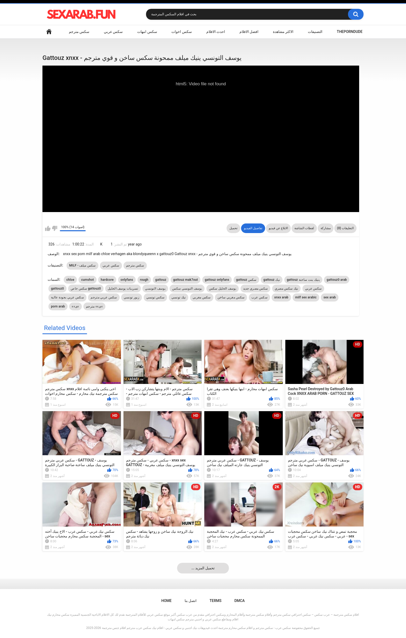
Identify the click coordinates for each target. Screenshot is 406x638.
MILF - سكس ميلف (82, 265)
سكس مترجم (79, 32)
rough (144, 280)
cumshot (87, 280)
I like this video (47, 228)
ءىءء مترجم (94, 306)
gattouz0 (57, 288)
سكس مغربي (202, 297)
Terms (215, 601)
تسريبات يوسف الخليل (123, 288)
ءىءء (75, 306)
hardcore (107, 280)
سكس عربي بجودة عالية (67, 297)
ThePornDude (350, 32)
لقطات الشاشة (304, 228)
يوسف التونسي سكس (187, 288)
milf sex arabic (306, 297)
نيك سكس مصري (286, 288)
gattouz (160, 280)
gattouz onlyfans (217, 280)
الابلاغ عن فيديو (278, 228)
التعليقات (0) (345, 228)
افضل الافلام (249, 32)
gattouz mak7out (185, 280)
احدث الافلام (215, 32)
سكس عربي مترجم (104, 297)
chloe (70, 280)
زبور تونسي (131, 297)
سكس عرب (259, 297)
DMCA (239, 601)
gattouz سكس (246, 280)
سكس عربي (113, 32)
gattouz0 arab (337, 280)
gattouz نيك (271, 280)
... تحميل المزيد (203, 568)
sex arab (329, 297)
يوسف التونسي (155, 288)
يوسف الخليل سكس (222, 288)
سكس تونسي (155, 297)
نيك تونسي (178, 297)
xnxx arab (281, 297)
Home (48, 31)
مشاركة (326, 228)
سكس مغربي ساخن (231, 297)
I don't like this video (54, 228)
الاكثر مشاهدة (283, 32)
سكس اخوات (181, 32)
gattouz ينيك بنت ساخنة (303, 280)
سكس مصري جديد (255, 288)
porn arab (58, 306)
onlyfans (127, 280)
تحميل (233, 228)
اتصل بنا (191, 601)
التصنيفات (315, 32)
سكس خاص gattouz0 (86, 288)
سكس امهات (147, 32)
